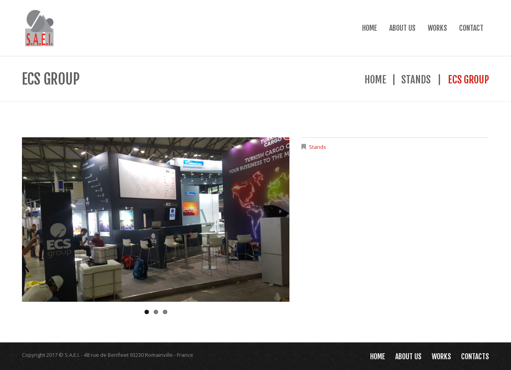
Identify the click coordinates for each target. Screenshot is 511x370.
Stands (416, 79)
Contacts (475, 356)
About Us (402, 28)
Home (369, 28)
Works (437, 28)
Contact (471, 28)
